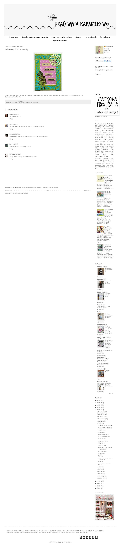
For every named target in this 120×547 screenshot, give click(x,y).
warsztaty (98, 162)
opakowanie (104, 148)
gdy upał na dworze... (105, 464)
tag (96, 160)
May (99, 469)
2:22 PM (15, 124)
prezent (97, 151)
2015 (98, 400)
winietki (108, 163)
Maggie (12, 114)
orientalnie (102, 439)
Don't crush (102, 445)
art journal (106, 127)
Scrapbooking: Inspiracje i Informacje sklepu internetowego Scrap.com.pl (103, 359)
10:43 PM (15, 144)
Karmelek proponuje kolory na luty (107, 193)
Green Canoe (101, 305)
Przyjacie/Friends (90, 37)
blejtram (97, 128)
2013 (98, 405)
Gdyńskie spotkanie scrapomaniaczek (35, 37)
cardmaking (107, 130)
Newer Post (8, 190)
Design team (13, 37)
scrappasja (106, 158)
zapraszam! (107, 245)
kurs (108, 144)
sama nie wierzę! (103, 434)
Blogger (68, 542)
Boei (11, 124)
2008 (98, 486)
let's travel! (102, 451)
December (101, 412)
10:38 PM (18, 134)
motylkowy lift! (103, 441)
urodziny (106, 160)
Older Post (87, 190)
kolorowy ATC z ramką (16, 50)
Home (48, 190)
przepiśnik (108, 151)
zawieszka (102, 166)
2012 (98, 407)
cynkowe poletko (102, 266)
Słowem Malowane (102, 292)
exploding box (108, 136)
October (101, 416)
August (100, 421)
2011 (98, 410)
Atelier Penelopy (102, 381)
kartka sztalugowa (100, 141)
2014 (98, 403)
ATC (13, 102)
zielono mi (101, 443)
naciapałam (101, 432)
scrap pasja (100, 154)
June (100, 466)
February (101, 476)
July (100, 423)
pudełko (97, 153)
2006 (98, 488)
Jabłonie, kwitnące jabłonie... (108, 385)
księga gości (99, 144)
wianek (108, 162)
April (100, 471)
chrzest (105, 132)
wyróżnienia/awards (60, 40)
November (101, 414)
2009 (98, 483)
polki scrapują (19, 102)
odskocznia (101, 453)
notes (111, 146)
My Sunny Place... (103, 324)
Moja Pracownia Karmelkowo (62, 37)
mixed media (99, 146)
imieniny (110, 137)
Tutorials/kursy (105, 37)
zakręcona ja (101, 369)
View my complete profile (107, 50)
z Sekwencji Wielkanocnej (108, 270)
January (101, 478)
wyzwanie (36, 102)
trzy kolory (102, 430)
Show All (111, 393)
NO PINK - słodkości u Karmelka (108, 228)
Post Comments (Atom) (21, 193)
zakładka (98, 165)
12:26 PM (18, 154)
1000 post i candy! (108, 176)
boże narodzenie (108, 128)
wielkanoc (98, 163)
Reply (11, 119)
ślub (112, 166)
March (100, 474)
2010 (98, 481)
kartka (102, 140)
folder (101, 137)
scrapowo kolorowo (104, 436)
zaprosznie (110, 165)
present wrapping (101, 149)
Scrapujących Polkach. (13, 97)
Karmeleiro (109, 46)
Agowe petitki (101, 279)
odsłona (100, 461)
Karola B (12, 154)
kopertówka (107, 143)
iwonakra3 (13, 134)
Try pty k (101, 456)
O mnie (78, 37)
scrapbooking (28, 102)
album (101, 125)
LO (96, 123)
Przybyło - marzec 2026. (108, 295)
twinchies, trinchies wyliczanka (105, 448)
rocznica (107, 152)
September (101, 419)
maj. (11, 144)
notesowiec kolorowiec (105, 425)
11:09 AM (16, 114)
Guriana (99, 312)
